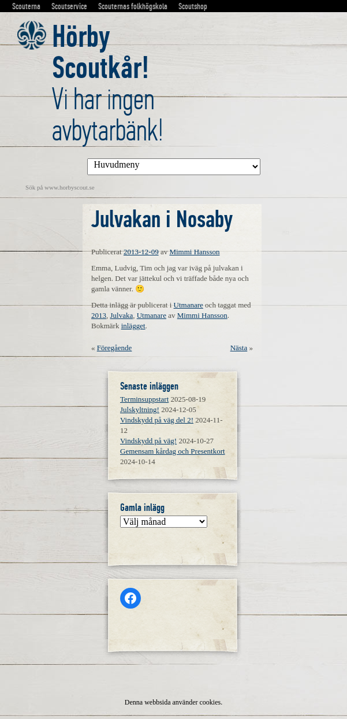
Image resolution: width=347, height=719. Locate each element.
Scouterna (26, 6)
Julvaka (121, 315)
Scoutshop (192, 6)
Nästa (239, 347)
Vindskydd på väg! (148, 440)
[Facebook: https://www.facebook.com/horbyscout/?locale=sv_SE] (130, 598)
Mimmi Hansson (194, 251)
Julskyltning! (139, 409)
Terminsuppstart (144, 399)
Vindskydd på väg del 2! (156, 420)
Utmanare (188, 305)
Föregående (114, 347)
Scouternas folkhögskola (132, 6)
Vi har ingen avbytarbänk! (107, 83)
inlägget (133, 325)
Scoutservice (69, 6)
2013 (98, 315)
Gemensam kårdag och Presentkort (172, 451)
